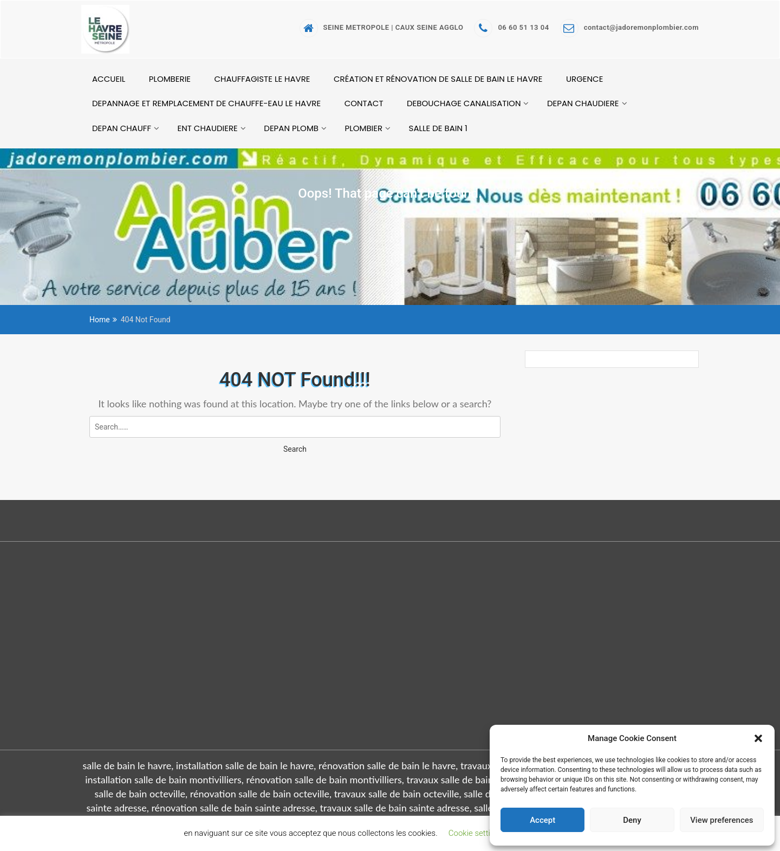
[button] (758, 738)
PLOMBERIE (170, 79)
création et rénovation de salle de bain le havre (438, 79)
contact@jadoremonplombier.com (629, 27)
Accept (542, 820)
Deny (632, 820)
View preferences (721, 820)
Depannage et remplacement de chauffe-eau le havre (206, 103)
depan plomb (291, 128)
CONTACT (364, 103)
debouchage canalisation (464, 103)
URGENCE (584, 79)
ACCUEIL (108, 79)
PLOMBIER (364, 128)
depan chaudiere (583, 103)
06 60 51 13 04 (511, 27)
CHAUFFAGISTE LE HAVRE (262, 79)
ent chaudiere (207, 128)
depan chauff (121, 128)
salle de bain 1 (438, 128)
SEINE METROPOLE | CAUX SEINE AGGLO (382, 27)
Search (295, 449)
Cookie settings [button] (475, 833)
